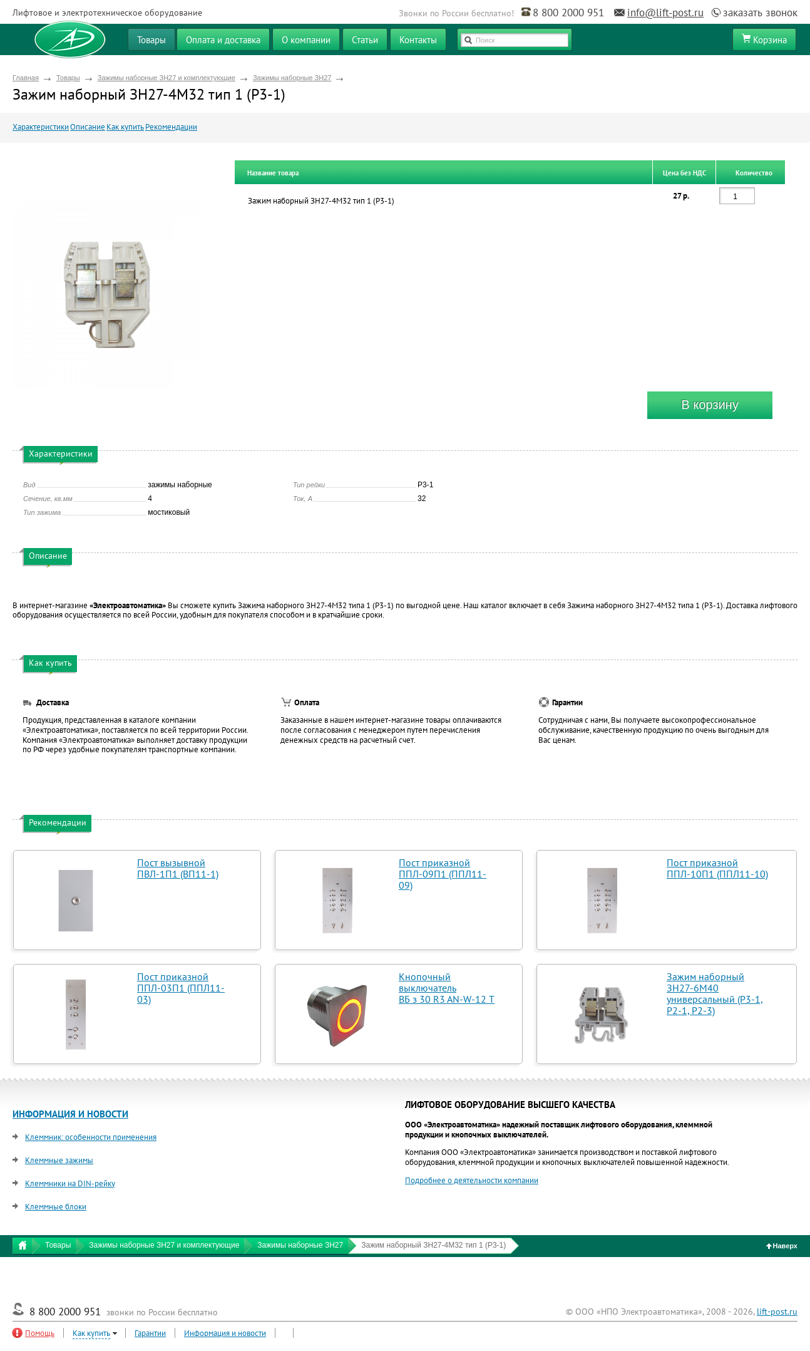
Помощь (39, 1333)
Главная (26, 77)
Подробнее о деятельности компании (471, 1180)
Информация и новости (225, 1333)
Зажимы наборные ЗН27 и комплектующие (166, 77)
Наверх (782, 1246)
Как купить (125, 127)
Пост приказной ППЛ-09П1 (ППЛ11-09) (442, 873)
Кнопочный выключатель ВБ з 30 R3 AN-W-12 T (447, 987)
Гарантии (150, 1333)
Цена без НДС (684, 172)
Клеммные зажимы (59, 1160)
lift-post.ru (777, 1311)
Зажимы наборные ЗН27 (292, 77)
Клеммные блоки (55, 1206)
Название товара (273, 172)
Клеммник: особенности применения (90, 1137)
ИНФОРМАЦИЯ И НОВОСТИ (70, 1114)
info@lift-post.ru (665, 12)
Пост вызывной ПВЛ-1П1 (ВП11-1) (177, 868)
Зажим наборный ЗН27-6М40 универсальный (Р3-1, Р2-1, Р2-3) (715, 993)
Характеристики (41, 127)
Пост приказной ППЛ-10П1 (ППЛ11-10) (717, 868)
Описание (87, 127)
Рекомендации (171, 127)
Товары (68, 77)
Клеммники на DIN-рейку (70, 1183)
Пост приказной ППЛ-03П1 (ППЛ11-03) (181, 987)
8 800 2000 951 (568, 12)
